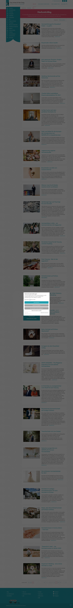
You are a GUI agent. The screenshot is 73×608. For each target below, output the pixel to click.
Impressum (47, 312)
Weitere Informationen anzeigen (36, 310)
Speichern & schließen (36, 305)
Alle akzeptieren (36, 302)
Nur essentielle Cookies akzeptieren (36, 308)
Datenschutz (43, 312)
